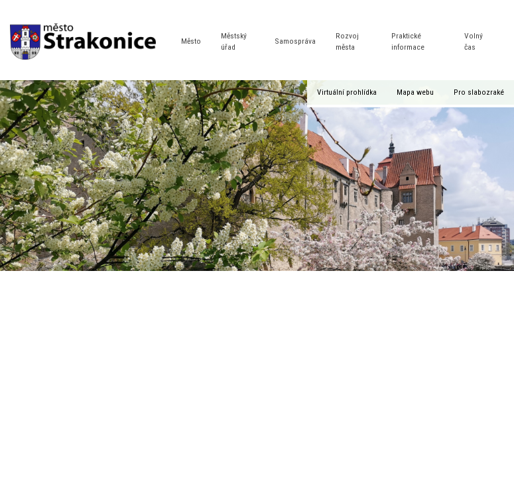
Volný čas (473, 41)
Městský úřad (234, 41)
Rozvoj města (347, 41)
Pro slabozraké (479, 92)
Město (191, 41)
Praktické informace (407, 41)
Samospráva (295, 41)
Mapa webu (415, 92)
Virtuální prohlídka (347, 92)
